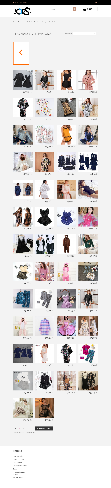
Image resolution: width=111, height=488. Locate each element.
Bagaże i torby (18, 477)
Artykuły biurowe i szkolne (19, 473)
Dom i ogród (17, 462)
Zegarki (15, 469)
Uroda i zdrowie (18, 459)
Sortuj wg (68, 34)
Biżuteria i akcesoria (20, 466)
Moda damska (18, 456)
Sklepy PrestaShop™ (36, 454)
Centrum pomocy (21, 2)
